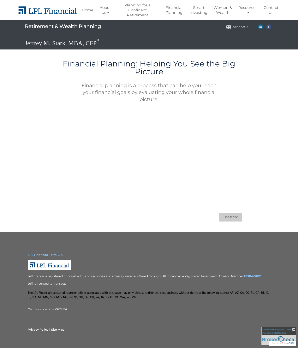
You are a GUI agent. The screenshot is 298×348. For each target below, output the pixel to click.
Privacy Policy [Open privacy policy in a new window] (38, 329)
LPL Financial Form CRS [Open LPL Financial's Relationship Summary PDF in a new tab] (46, 255)
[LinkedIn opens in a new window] (260, 28)
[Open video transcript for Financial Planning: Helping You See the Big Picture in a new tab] (230, 217)
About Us (105, 10)
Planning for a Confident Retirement (137, 10)
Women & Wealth (223, 10)
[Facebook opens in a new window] (268, 28)
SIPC (257, 276)
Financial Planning (174, 10)
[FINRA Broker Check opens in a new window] (278, 336)
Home (87, 10)
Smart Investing (198, 10)
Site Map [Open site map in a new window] (57, 329)
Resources (247, 7)
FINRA (248, 276)
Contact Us (271, 10)
